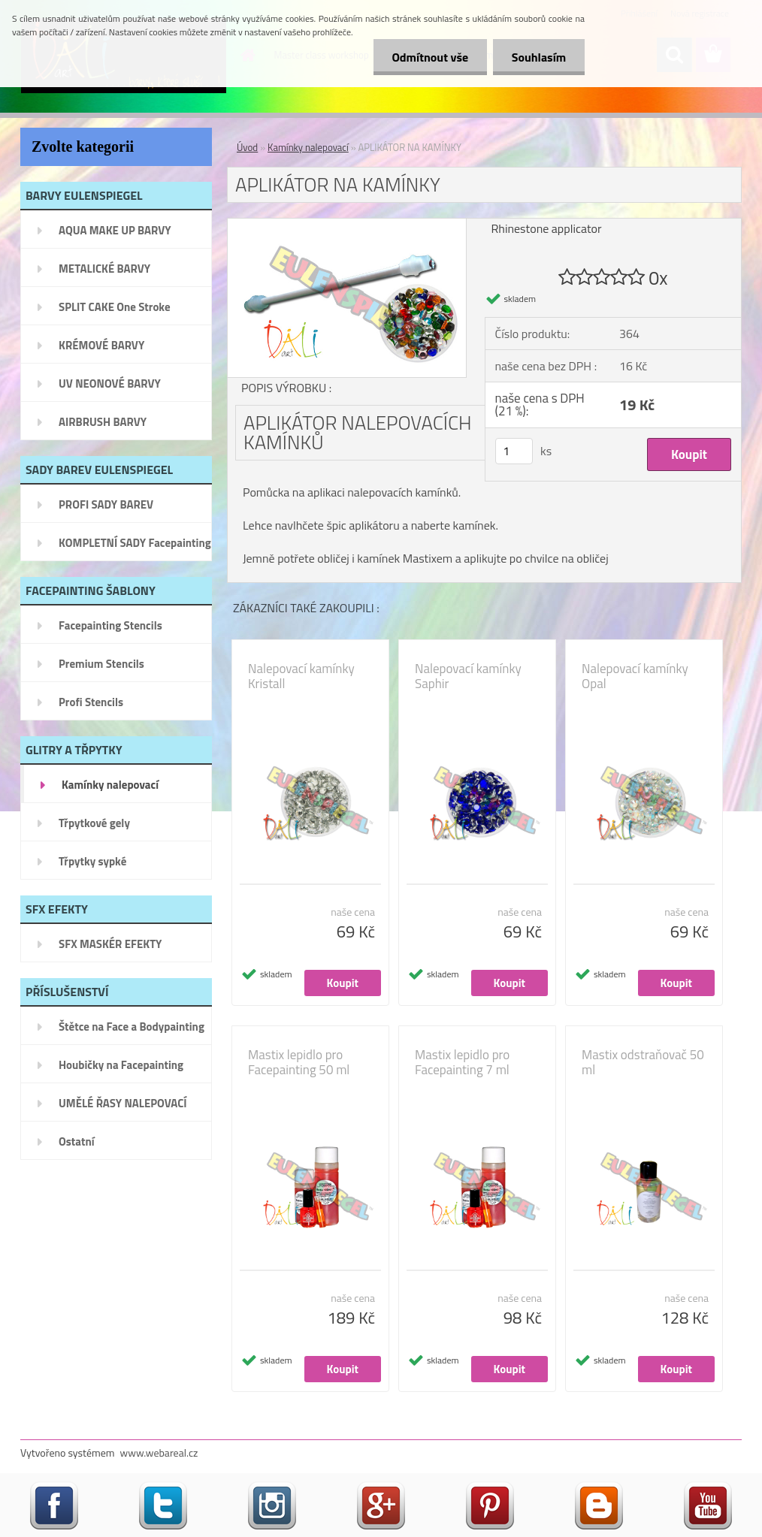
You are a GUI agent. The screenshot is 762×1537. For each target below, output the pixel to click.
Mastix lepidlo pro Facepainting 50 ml (298, 1062)
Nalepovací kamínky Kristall (301, 676)
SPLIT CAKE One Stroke (115, 307)
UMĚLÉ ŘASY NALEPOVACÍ (123, 1103)
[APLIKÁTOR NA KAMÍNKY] (347, 225)
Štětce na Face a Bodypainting (131, 1026)
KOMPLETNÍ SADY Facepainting (135, 542)
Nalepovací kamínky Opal (635, 676)
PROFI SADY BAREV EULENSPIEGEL (106, 509)
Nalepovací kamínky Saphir (468, 676)
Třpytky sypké (92, 861)
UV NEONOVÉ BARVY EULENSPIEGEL (110, 388)
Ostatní (77, 1141)
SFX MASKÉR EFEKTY (110, 944)
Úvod (247, 147)
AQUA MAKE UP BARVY (115, 230)
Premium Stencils (101, 663)
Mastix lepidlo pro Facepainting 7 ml (462, 1062)
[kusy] (514, 451)
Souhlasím (538, 57)
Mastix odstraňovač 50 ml (643, 1062)
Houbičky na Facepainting (121, 1064)
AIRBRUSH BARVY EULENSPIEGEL (103, 426)
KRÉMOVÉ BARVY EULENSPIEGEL (101, 350)
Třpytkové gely (94, 823)
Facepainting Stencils (110, 625)
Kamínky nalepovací (110, 784)
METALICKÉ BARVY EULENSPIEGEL (104, 273)
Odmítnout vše (430, 57)
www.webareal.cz (159, 1452)
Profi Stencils (91, 702)
